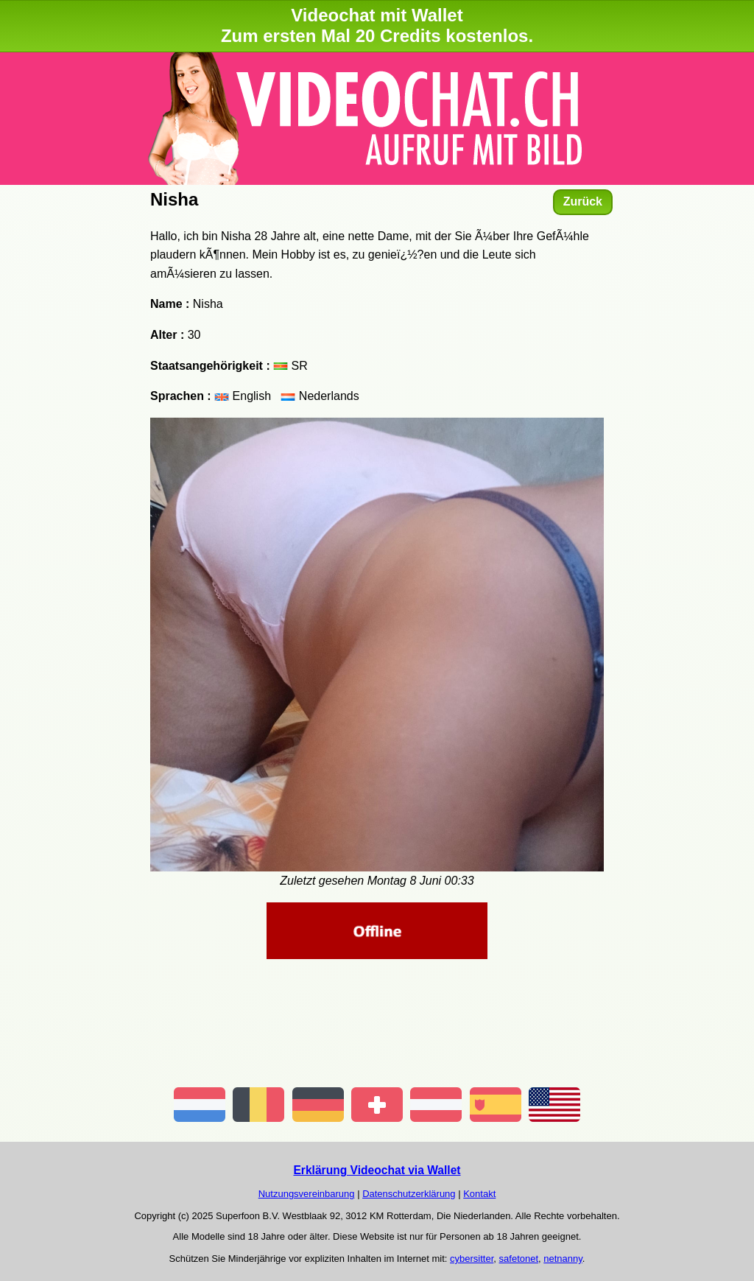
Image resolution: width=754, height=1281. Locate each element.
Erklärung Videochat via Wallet (376, 1170)
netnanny (562, 1258)
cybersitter (471, 1258)
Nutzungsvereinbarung (306, 1193)
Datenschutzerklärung (408, 1193)
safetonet (519, 1258)
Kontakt (479, 1193)
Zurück (582, 201)
